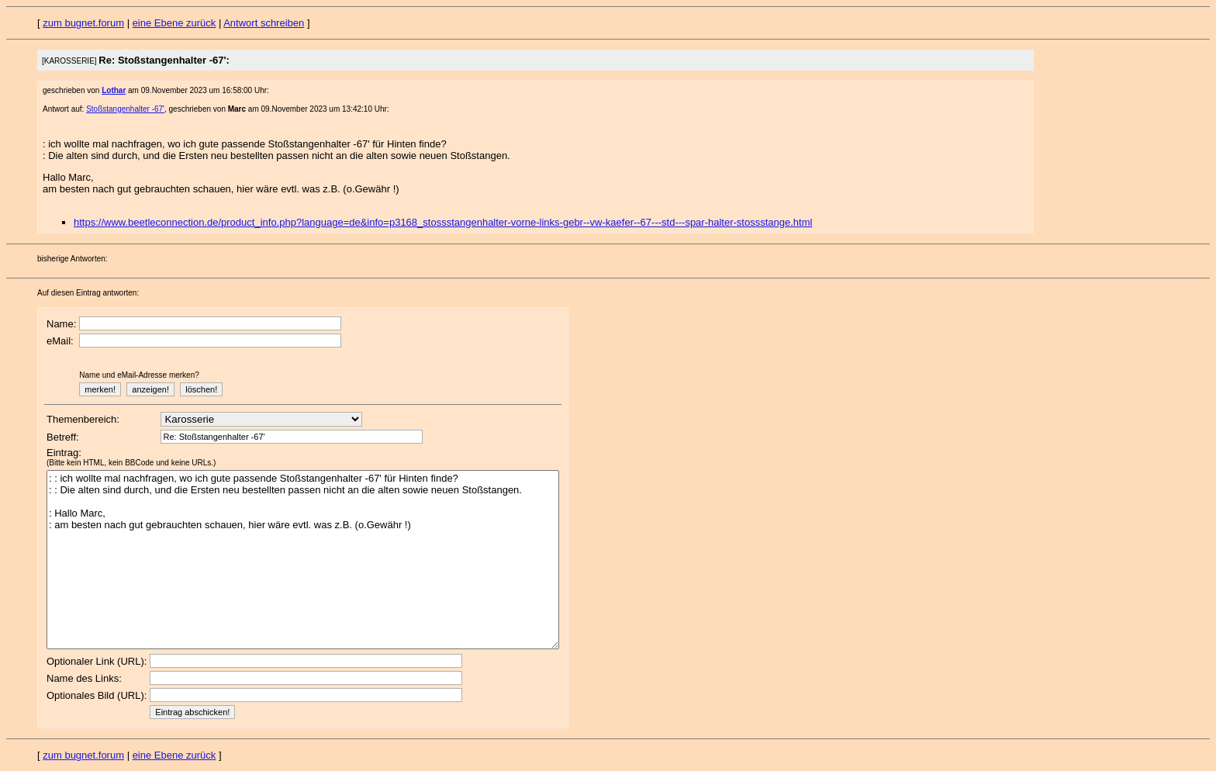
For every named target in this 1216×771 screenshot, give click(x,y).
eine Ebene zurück (174, 23)
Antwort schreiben (263, 23)
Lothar (114, 90)
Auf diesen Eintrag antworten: (88, 293)
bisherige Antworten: (72, 258)
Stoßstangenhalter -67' (125, 109)
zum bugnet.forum (83, 23)
